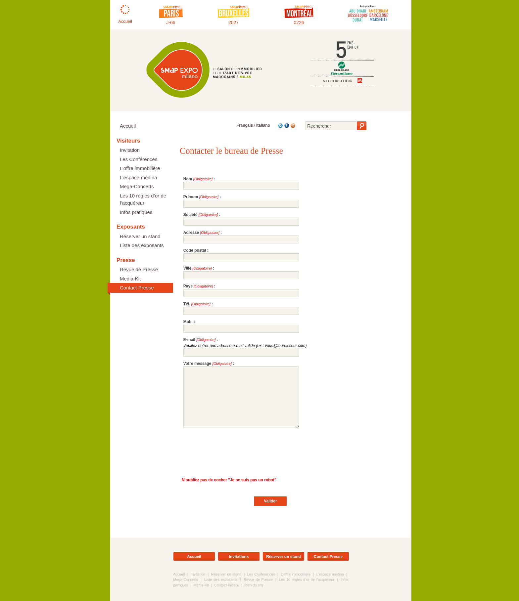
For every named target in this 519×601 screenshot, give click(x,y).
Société (190, 214)
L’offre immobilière (140, 168)
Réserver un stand (140, 236)
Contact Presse (137, 287)
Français (245, 125)
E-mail (189, 339)
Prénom (190, 196)
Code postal (194, 250)
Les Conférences (138, 159)
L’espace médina (138, 177)
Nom (187, 179)
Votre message (197, 363)
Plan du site (253, 585)
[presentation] (233, 451)
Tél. (186, 304)
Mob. (188, 322)
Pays (188, 286)
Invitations (239, 556)
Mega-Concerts (137, 186)
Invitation (130, 150)
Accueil (128, 126)
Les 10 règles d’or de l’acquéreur (143, 199)
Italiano (263, 125)
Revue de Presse (139, 269)
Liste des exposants (142, 245)
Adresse (191, 232)
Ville (187, 268)
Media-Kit (130, 278)
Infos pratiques (136, 212)
